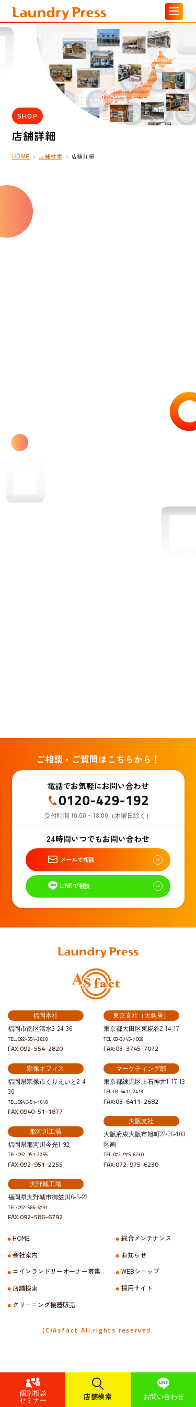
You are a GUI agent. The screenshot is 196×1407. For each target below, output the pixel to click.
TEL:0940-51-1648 (35, 1116)
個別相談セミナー (33, 1396)
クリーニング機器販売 (44, 1319)
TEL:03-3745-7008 (130, 1053)
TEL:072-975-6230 (130, 1169)
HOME (21, 156)
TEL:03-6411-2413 (130, 1106)
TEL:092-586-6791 (35, 1222)
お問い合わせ (163, 1396)
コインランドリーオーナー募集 (56, 1286)
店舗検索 (98, 1396)
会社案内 (25, 1269)
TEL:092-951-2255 (35, 1169)
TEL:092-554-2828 (35, 1053)
